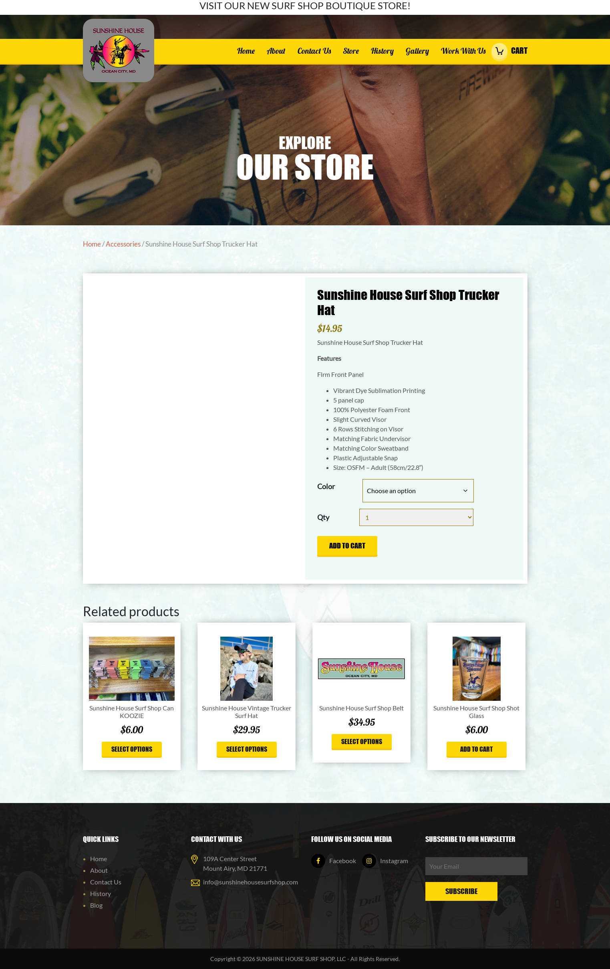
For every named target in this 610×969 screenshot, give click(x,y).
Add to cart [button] (476, 749)
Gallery (417, 51)
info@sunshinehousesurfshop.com (250, 882)
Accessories (123, 244)
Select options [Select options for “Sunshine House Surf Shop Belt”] (361, 741)
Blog (96, 905)
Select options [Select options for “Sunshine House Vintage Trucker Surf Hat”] (246, 749)
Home (246, 51)
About (276, 51)
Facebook (333, 860)
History (382, 51)
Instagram (385, 860)
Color (326, 486)
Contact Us (314, 51)
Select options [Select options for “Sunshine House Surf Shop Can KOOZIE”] (131, 749)
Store (351, 51)
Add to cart (347, 545)
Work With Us (463, 51)
